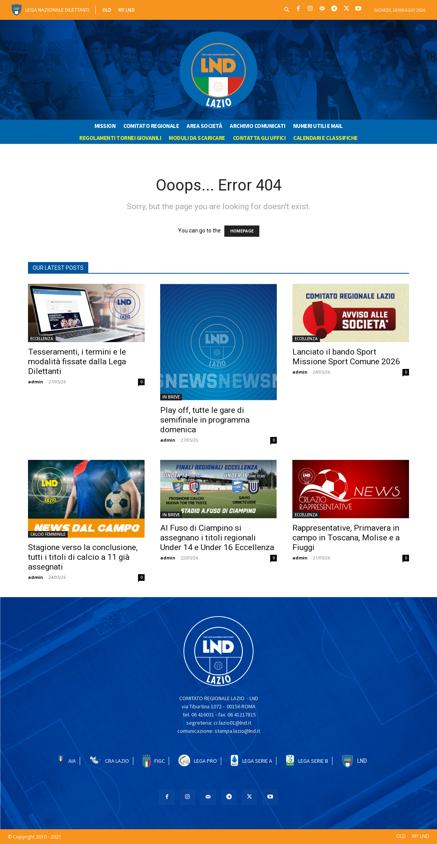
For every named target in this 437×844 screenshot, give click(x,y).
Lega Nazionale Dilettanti (57, 9)
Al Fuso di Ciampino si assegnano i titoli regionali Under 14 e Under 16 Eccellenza (217, 537)
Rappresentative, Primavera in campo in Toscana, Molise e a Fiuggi (346, 537)
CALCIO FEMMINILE (47, 534)
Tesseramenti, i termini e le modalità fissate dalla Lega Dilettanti (77, 361)
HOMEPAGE (241, 231)
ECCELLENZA (41, 338)
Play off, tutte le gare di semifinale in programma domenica (205, 419)
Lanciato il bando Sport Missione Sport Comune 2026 (346, 356)
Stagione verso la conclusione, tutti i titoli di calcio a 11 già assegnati (83, 557)
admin (35, 381)
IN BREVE (171, 397)
